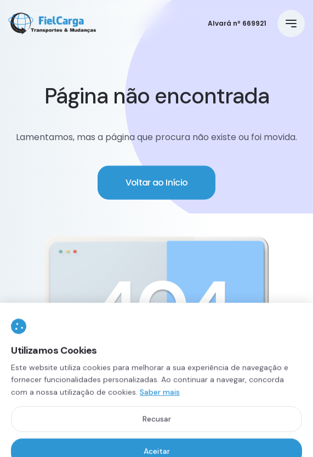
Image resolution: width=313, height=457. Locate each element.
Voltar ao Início (157, 183)
